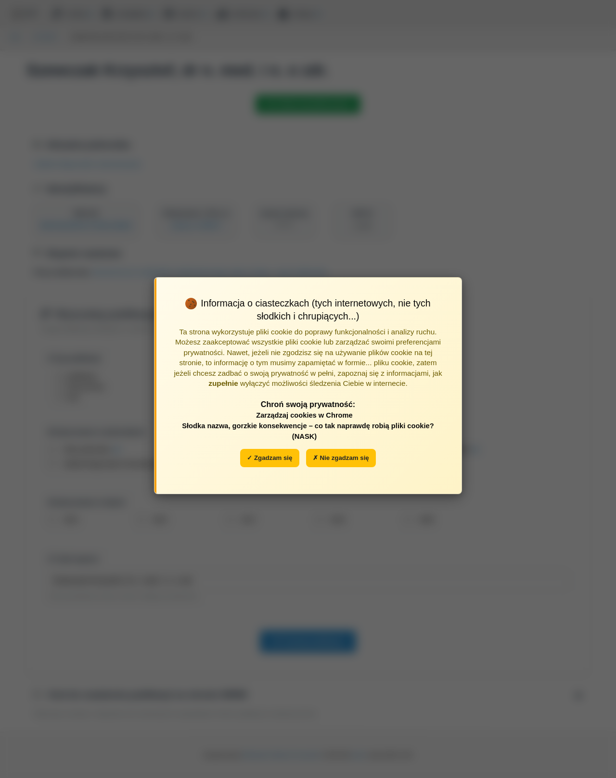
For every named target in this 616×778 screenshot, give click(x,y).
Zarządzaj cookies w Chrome (304, 415)
